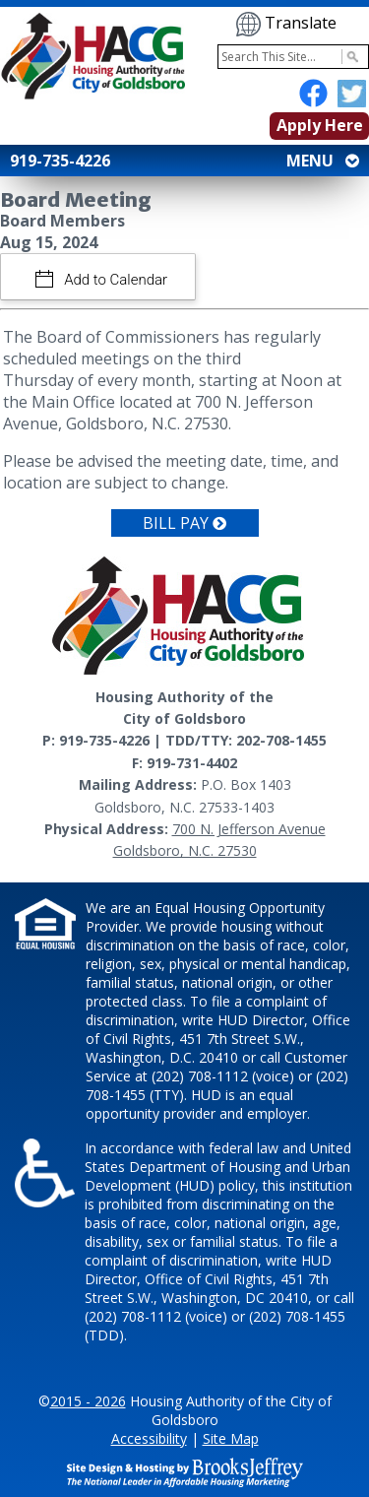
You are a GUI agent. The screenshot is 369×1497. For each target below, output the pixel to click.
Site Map (231, 1438)
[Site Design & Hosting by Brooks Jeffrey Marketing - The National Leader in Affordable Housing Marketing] (185, 1470)
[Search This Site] (293, 56)
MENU (320, 160)
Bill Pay (184, 523)
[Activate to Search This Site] (349, 56)
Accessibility (149, 1438)
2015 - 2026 (88, 1401)
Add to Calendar (114, 280)
